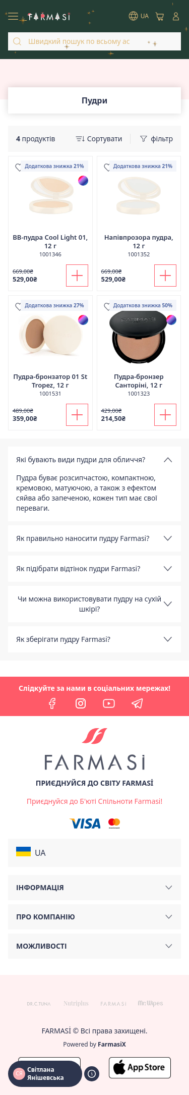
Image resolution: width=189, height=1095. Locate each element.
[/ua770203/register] (94, 801)
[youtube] (109, 703)
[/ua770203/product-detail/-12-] (139, 212)
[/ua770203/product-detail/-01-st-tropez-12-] (50, 351)
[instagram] (81, 703)
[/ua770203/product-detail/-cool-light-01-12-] (50, 212)
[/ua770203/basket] (160, 16)
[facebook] (52, 703)
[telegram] (137, 703)
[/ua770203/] (49, 16)
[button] (94, 853)
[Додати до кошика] (77, 275)
